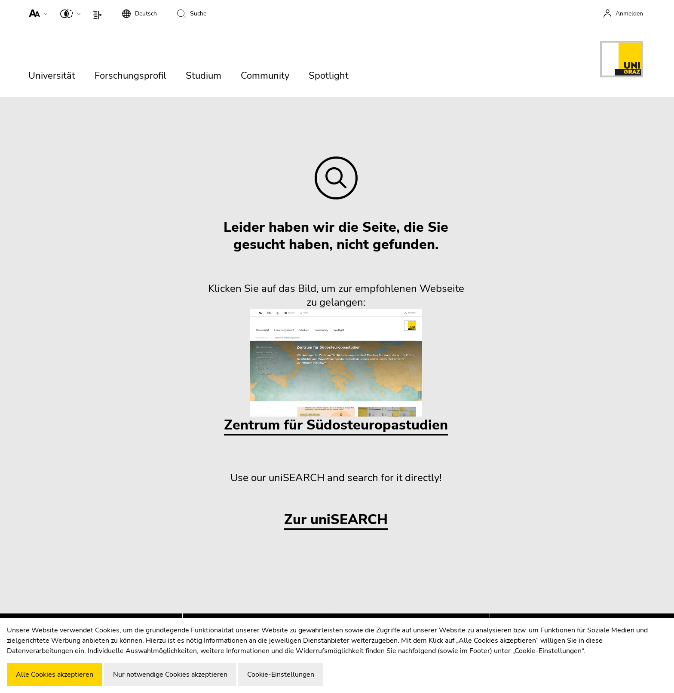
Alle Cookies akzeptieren (54, 674)
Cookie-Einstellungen (280, 674)
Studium (203, 75)
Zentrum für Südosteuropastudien (336, 371)
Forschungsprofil (130, 75)
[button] (36, 13)
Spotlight (329, 75)
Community (265, 75)
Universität (51, 75)
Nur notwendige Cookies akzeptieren (170, 674)
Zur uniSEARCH (336, 520)
